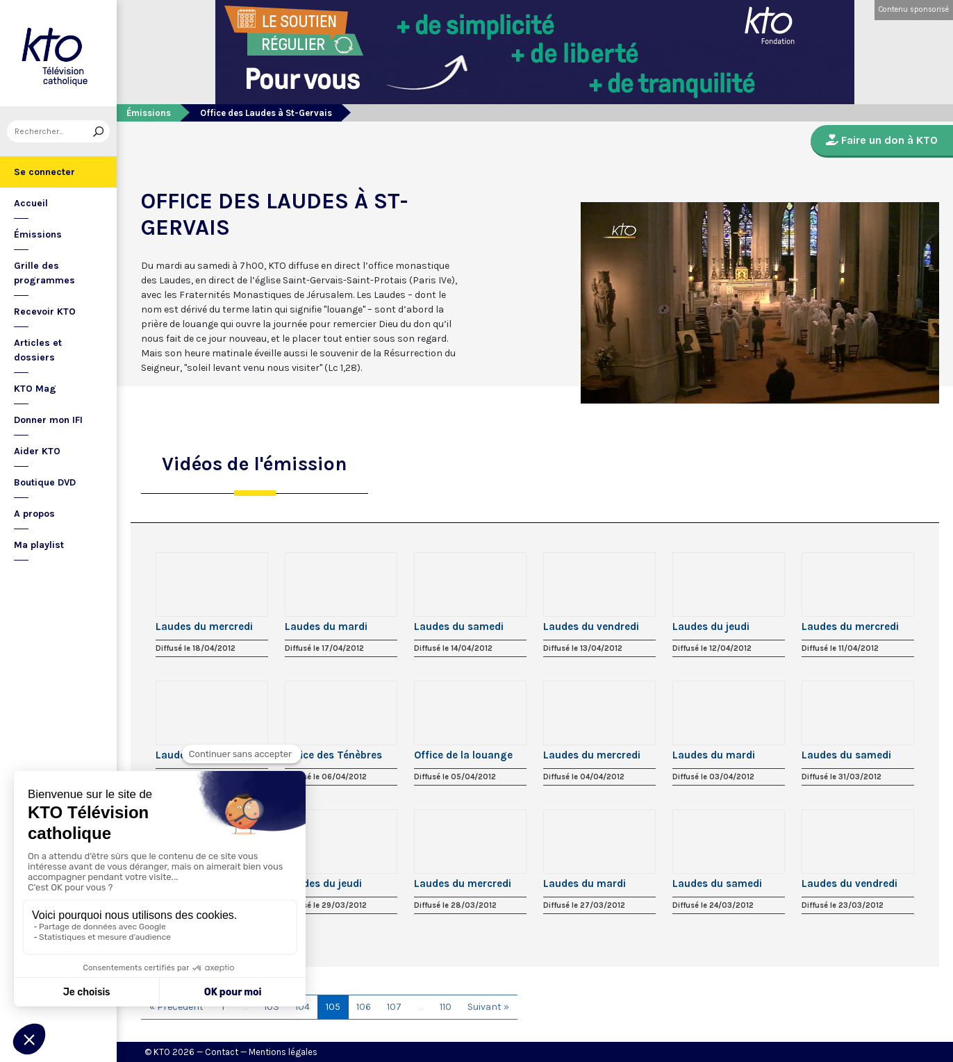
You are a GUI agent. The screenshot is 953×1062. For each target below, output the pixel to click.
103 (271, 1007)
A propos (34, 514)
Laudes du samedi (459, 626)
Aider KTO (37, 451)
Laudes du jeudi (710, 626)
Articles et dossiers (38, 350)
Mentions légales (283, 1052)
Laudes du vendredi (591, 626)
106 (363, 1007)
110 (445, 1007)
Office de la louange (463, 755)
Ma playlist (39, 545)
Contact (221, 1052)
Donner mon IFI (48, 420)
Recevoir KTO (45, 311)
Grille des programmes (44, 273)
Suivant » (488, 1007)
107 (394, 1007)
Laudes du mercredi (204, 626)
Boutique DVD (45, 482)
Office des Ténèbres (333, 755)
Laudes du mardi (326, 626)
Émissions (38, 234)
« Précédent (176, 1007)
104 (302, 1007)
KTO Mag (35, 389)
